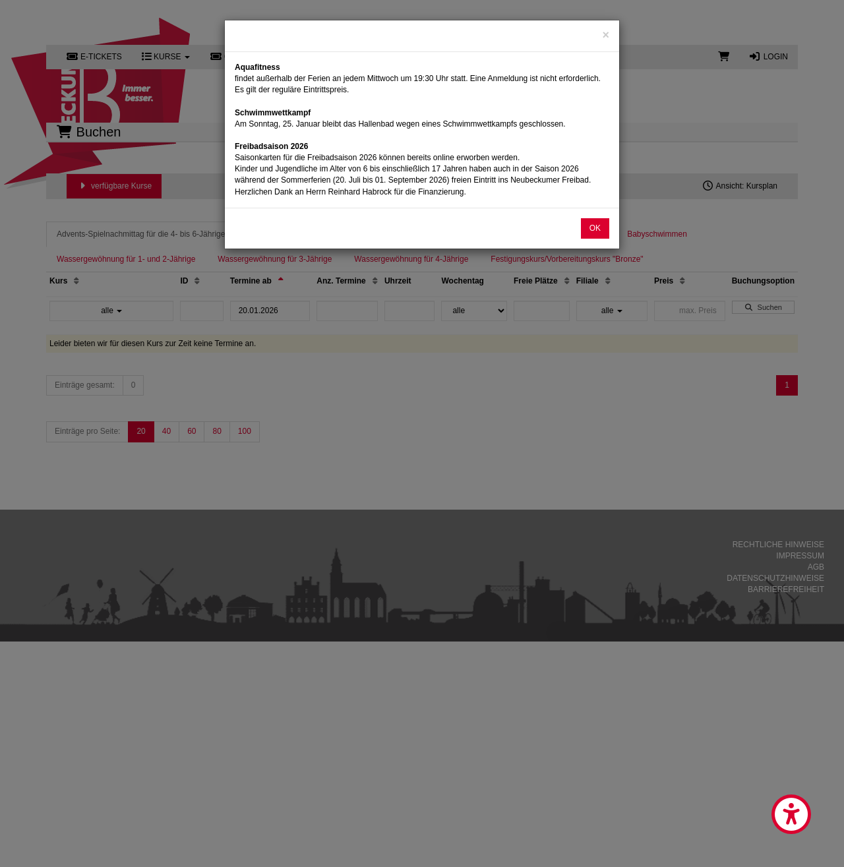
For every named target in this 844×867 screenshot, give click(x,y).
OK (595, 228)
